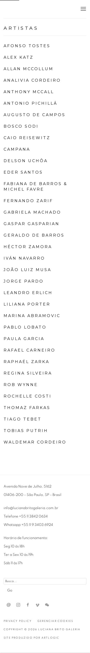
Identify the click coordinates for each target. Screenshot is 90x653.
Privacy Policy (18, 621)
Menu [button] (82, 9)
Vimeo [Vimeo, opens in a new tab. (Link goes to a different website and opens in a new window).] (37, 605)
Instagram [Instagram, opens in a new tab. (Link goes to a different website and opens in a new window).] (18, 605)
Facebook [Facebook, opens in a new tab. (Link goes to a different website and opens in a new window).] (28, 605)
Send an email (9, 605)
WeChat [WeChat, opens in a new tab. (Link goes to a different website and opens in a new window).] (47, 605)
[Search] (45, 581)
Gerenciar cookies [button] (55, 621)
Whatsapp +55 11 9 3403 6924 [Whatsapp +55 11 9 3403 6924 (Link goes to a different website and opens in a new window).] (28, 525)
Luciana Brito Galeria (35, 9)
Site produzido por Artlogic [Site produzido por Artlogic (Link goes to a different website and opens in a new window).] (31, 637)
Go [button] (9, 590)
